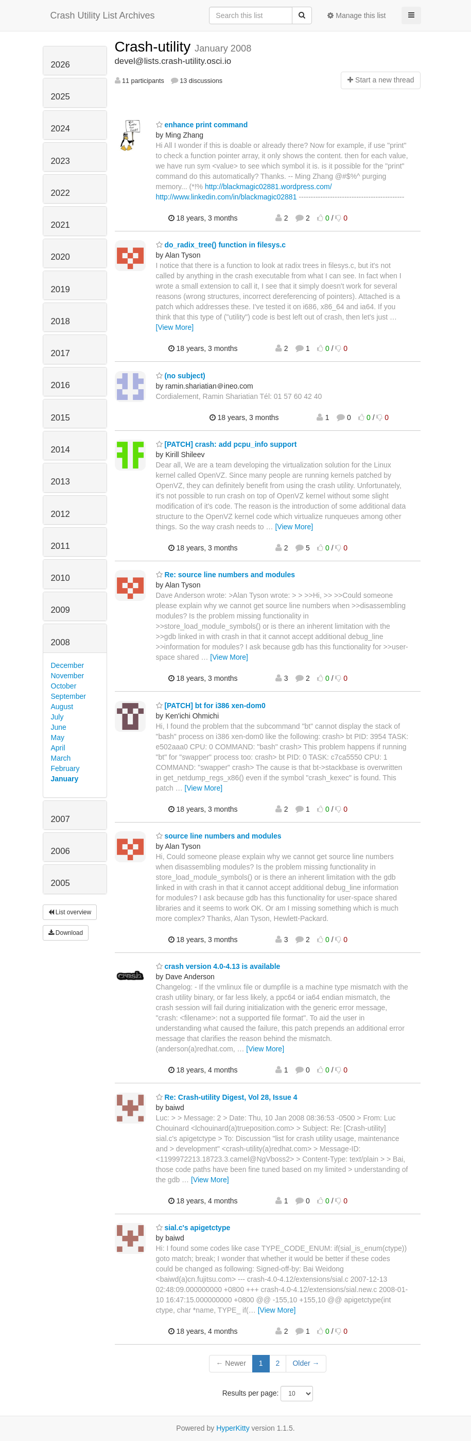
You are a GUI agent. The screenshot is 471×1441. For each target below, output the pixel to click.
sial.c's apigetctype (193, 1228)
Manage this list (356, 15)
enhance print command (202, 125)
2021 (60, 225)
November (67, 676)
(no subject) (180, 376)
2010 (60, 578)
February (65, 768)
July (57, 717)
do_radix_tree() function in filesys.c (221, 245)
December (67, 665)
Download (65, 932)
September (68, 696)
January (65, 779)
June (58, 727)
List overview (70, 912)
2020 (60, 257)
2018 (60, 321)
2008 (60, 642)
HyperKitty (233, 1428)
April (58, 748)
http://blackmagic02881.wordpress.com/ (268, 186)
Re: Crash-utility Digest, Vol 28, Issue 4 (227, 1097)
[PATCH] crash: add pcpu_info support (226, 444)
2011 (60, 546)
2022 (60, 193)
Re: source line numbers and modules (225, 575)
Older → (305, 1363)
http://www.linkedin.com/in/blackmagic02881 (226, 197)
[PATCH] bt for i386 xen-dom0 (211, 705)
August (62, 706)
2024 (60, 128)
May (57, 737)
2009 (60, 610)
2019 (60, 289)
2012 (60, 514)
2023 (60, 161)
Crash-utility (155, 47)
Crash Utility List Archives (102, 15)
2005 (60, 883)
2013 (60, 482)
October (64, 686)
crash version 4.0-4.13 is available (218, 966)
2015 (60, 418)
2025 (60, 97)
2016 (60, 385)
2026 (60, 65)
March (61, 758)
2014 (60, 450)
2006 (60, 851)
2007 (60, 819)
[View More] (175, 327)
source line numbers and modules (219, 836)
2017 (60, 353)
